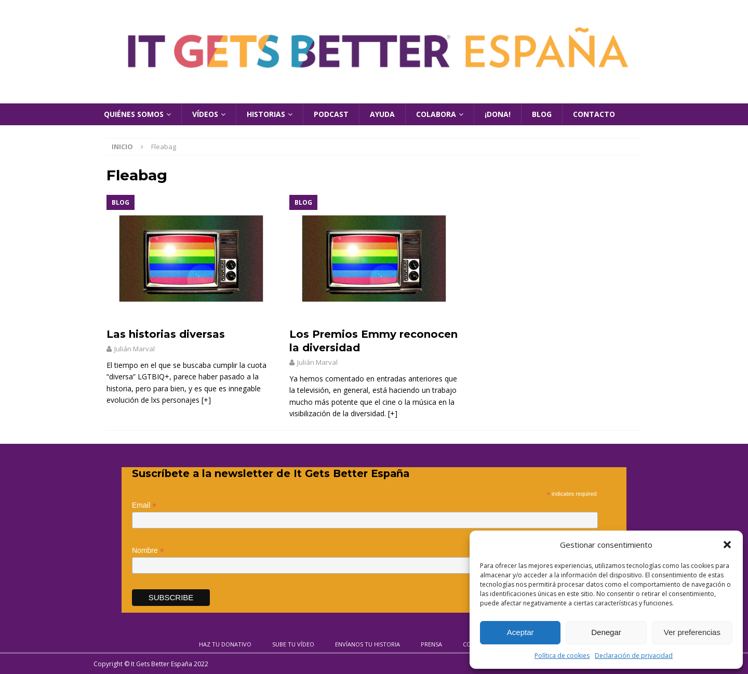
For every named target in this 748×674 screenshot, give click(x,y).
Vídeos (205, 114)
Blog (542, 114)
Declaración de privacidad (634, 655)
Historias (266, 114)
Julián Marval (134, 348)
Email (144, 505)
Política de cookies (562, 655)
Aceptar (520, 632)
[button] (727, 544)
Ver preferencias (692, 632)
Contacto (594, 114)
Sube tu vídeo (293, 644)
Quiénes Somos (134, 114)
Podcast (331, 114)
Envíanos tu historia (367, 644)
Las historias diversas (165, 334)
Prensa (431, 644)
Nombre (148, 551)
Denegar (606, 632)
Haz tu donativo (225, 644)
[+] (206, 400)
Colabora (436, 114)
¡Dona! (498, 114)
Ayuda (382, 114)
